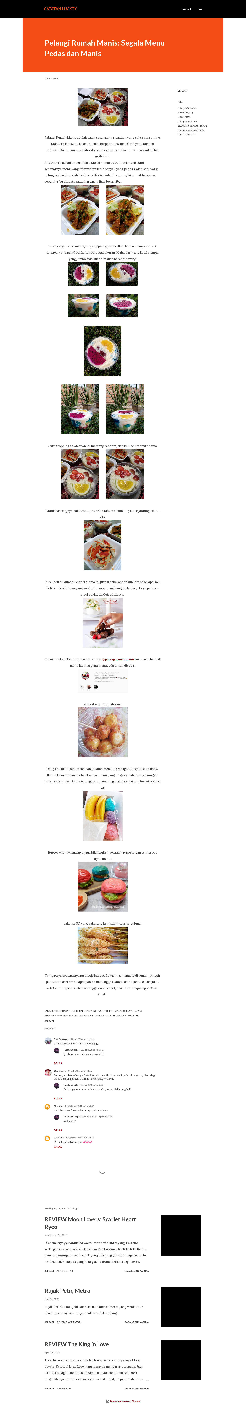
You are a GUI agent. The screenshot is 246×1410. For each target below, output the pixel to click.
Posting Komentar (68, 1322)
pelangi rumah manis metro (191, 130)
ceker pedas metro (187, 108)
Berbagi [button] (182, 90)
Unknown (59, 1137)
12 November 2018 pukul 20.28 (96, 1116)
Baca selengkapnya (137, 1271)
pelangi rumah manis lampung (192, 125)
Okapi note (60, 1071)
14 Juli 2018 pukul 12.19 (83, 1039)
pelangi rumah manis (188, 121)
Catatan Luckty (60, 8)
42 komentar (65, 1271)
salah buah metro (186, 134)
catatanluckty (70, 1049)
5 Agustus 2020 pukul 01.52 (80, 1137)
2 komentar (64, 1388)
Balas (58, 1063)
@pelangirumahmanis (118, 659)
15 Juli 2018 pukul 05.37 (92, 1049)
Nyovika (58, 1106)
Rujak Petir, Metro (67, 1290)
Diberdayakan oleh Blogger (123, 1401)
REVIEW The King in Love (77, 1344)
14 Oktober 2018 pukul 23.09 (79, 1106)
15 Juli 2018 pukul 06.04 (92, 1085)
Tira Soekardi (61, 1039)
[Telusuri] (186, 9)
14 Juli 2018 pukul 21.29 (80, 1071)
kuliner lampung (185, 112)
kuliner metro (184, 117)
